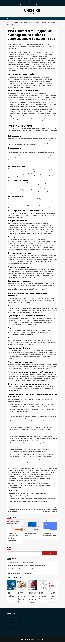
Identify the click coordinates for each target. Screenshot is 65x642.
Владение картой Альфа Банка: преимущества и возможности (28, 501)
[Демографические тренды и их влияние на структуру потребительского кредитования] (32, 585)
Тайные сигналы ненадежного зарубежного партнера (21, 562)
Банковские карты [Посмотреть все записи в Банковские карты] (11, 28)
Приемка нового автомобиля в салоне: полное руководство (22, 570)
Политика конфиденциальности (27, 4)
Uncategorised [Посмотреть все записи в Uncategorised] (42, 588)
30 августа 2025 (32, 602)
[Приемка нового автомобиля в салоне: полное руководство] (43, 585)
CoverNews (38, 639)
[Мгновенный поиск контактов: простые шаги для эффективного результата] (22, 585)
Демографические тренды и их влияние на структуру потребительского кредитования (29, 568)
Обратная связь (14, 4)
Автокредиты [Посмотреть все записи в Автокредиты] (21, 588)
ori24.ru (32, 10)
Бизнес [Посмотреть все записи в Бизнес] (9, 588)
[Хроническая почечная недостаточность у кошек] (53, 585)
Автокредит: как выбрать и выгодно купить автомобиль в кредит (20, 509)
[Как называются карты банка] (32, 525)
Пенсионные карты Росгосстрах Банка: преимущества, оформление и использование (13, 537)
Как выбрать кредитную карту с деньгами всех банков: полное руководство (32, 498)
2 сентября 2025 (10, 601)
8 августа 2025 (42, 601)
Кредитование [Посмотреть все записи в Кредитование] (31, 588)
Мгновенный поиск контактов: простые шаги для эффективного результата (26, 565)
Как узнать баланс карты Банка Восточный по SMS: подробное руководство (44, 509)
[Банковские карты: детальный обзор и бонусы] (50, 525)
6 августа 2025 (53, 599)
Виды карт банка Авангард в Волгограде (22, 496)
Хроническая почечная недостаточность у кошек (20, 573)
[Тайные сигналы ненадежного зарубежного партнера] (11, 585)
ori (8, 599)
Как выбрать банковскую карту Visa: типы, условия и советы (28, 493)
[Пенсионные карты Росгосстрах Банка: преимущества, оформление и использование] (15, 525)
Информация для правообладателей (44, 4)
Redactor (10, 42)
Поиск (9, 548)
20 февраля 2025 (16, 42)
